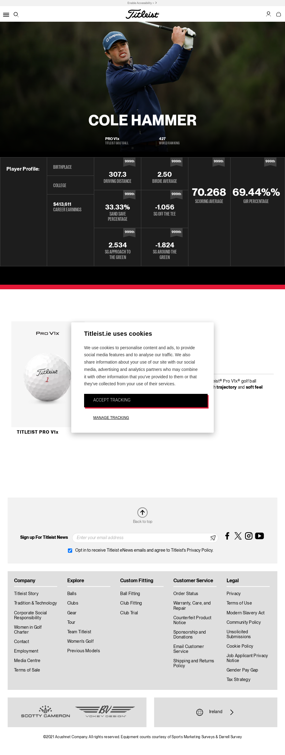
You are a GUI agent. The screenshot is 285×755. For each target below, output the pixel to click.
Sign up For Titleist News (44, 537)
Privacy (234, 594)
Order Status (185, 594)
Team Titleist (79, 632)
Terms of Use (239, 603)
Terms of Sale (27, 670)
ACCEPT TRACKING (112, 400)
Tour (71, 622)
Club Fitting (131, 603)
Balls (71, 594)
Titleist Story (26, 594)
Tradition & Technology (35, 603)
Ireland (216, 712)
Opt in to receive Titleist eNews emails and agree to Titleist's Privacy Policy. (144, 550)
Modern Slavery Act (246, 613)
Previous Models (83, 651)
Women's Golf (80, 641)
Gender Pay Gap (242, 670)
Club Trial (129, 613)
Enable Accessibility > (141, 3)
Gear (72, 613)
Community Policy (244, 622)
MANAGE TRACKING (111, 418)
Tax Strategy (238, 680)
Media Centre (27, 661)
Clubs (72, 603)
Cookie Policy (240, 646)
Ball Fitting (130, 594)
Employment (26, 651)
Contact (21, 642)
